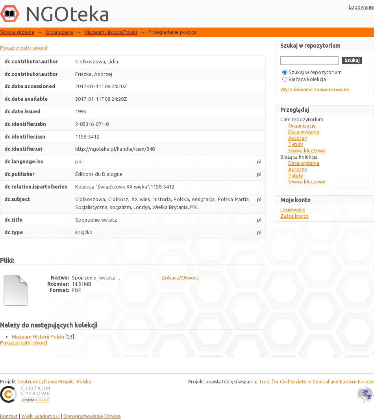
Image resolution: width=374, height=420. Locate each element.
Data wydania (303, 131)
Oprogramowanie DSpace (92, 416)
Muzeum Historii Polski (111, 32)
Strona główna (17, 32)
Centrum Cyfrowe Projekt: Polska (54, 381)
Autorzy (297, 138)
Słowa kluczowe (307, 150)
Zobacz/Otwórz (180, 277)
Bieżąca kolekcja (304, 79)
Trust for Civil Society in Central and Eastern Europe (316, 381)
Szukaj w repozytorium (312, 72)
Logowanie (361, 6)
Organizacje (59, 32)
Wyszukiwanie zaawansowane (314, 89)
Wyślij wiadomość (40, 416)
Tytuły (295, 144)
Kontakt (9, 416)
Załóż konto (294, 215)
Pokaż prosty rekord (23, 47)
